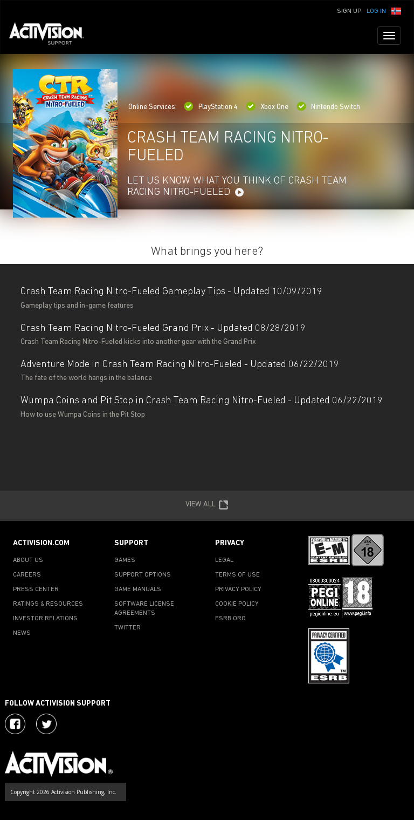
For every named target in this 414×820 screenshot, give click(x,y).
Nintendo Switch (328, 107)
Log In (376, 11)
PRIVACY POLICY (238, 589)
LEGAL (224, 560)
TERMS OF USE (237, 575)
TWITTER (127, 628)
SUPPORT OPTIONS (142, 575)
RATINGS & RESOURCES (48, 604)
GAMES (124, 560)
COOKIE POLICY (237, 604)
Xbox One (267, 107)
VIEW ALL (207, 505)
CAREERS (27, 575)
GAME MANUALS (137, 589)
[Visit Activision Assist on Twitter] (46, 724)
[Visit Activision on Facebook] (15, 724)
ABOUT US (28, 560)
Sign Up (349, 11)
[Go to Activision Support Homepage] (52, 35)
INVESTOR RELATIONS (45, 618)
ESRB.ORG (230, 618)
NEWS (22, 633)
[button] (396, 10)
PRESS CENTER (36, 589)
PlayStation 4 (211, 107)
